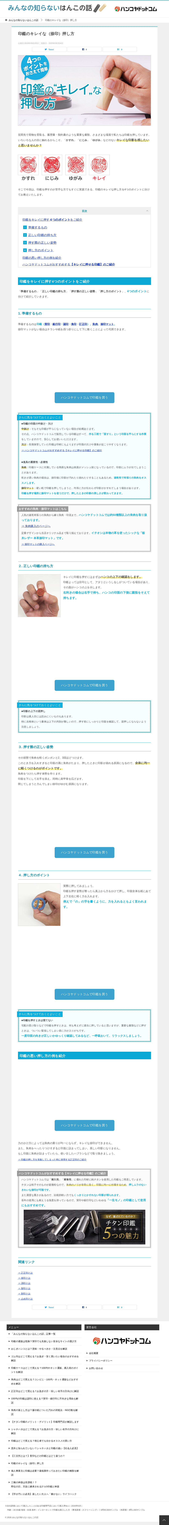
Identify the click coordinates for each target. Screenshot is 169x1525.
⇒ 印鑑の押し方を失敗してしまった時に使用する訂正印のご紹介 (52, 1159)
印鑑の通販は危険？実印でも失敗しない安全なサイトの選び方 (44, 1341)
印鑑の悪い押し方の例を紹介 (42, 257)
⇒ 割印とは (24, 1293)
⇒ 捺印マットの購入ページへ (38, 544)
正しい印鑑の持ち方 (42, 235)
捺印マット (107, 324)
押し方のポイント (40, 250)
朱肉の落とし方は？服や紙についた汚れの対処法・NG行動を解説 (44, 1412)
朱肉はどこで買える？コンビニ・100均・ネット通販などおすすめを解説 (44, 1381)
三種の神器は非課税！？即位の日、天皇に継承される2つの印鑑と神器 (35, 1484)
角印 (74, 324)
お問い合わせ (96, 1368)
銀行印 (56, 324)
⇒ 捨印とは (24, 1278)
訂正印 (83, 324)
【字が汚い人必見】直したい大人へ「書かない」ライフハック (44, 1494)
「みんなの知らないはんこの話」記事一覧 (33, 1334)
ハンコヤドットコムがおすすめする (69, 264)
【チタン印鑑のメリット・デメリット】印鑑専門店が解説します (45, 1421)
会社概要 (93, 1353)
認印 (66, 324)
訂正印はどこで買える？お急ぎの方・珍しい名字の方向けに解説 (45, 1391)
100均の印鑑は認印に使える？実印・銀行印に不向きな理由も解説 (44, 1400)
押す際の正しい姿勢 (42, 242)
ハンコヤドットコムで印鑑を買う (84, 397)
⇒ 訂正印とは (25, 1273)
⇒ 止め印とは (25, 1298)
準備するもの (37, 227)
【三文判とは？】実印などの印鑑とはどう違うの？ (38, 1456)
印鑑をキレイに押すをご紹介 (52, 219)
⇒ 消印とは (24, 1283)
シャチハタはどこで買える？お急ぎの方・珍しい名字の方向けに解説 (45, 1431)
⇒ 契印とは (24, 1288)
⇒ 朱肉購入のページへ (35, 526)
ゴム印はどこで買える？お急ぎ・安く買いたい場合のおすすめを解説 (45, 1358)
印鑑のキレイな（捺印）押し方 (27, 1463)
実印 (47, 324)
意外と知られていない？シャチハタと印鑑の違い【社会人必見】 (45, 1448)
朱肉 (95, 324)
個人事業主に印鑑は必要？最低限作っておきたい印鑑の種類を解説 (45, 1473)
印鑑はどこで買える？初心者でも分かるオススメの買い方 (41, 1440)
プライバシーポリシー (100, 1360)
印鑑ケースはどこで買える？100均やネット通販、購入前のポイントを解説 (44, 1370)
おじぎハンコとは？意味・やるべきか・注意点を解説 (39, 1348)
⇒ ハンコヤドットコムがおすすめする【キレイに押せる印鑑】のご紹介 (61, 450)
